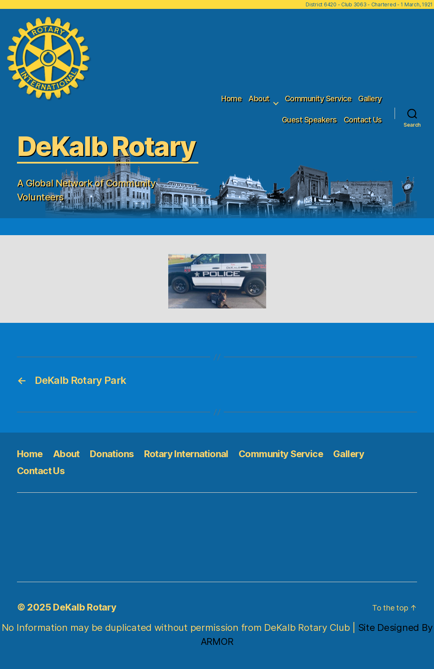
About (259, 98)
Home (231, 98)
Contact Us (363, 119)
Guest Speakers (309, 119)
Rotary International (186, 453)
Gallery (370, 98)
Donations (112, 453)
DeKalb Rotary (85, 607)
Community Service (318, 98)
